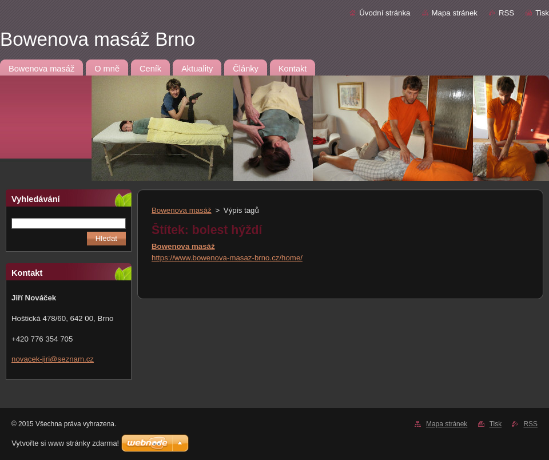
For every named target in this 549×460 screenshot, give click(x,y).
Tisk (542, 13)
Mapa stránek (455, 13)
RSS (506, 13)
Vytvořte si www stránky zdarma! (65, 443)
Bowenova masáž (182, 210)
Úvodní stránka (384, 13)
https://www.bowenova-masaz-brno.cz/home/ (227, 257)
